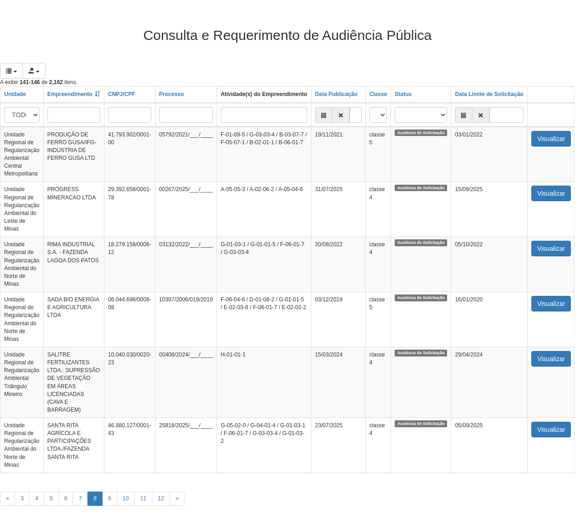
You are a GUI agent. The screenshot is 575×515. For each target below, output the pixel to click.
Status (403, 94)
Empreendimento (69, 94)
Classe (378, 94)
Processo (171, 94)
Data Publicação (336, 94)
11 (143, 498)
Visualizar (551, 138)
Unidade (15, 94)
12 (161, 498)
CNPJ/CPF (121, 94)
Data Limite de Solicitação (489, 94)
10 (126, 498)
